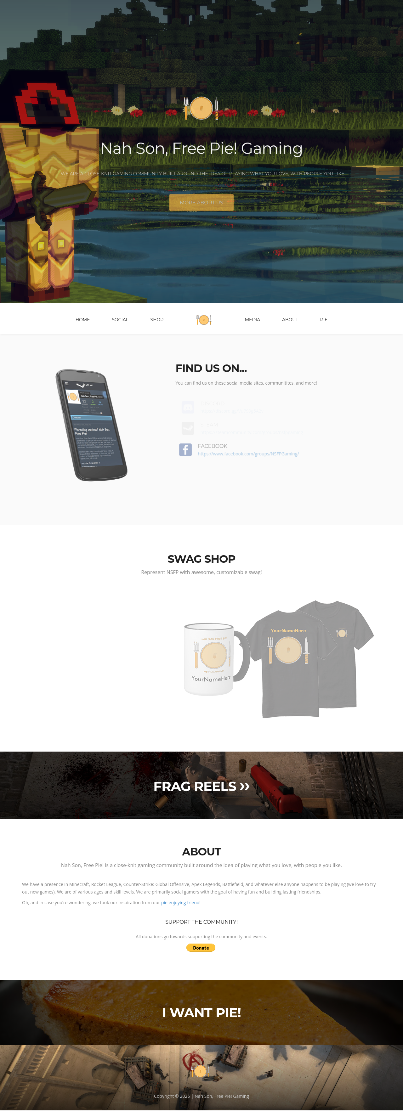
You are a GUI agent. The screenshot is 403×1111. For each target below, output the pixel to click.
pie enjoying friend (180, 903)
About (290, 320)
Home (83, 320)
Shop (157, 320)
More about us (201, 206)
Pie (324, 320)
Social (120, 320)
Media (252, 320)
